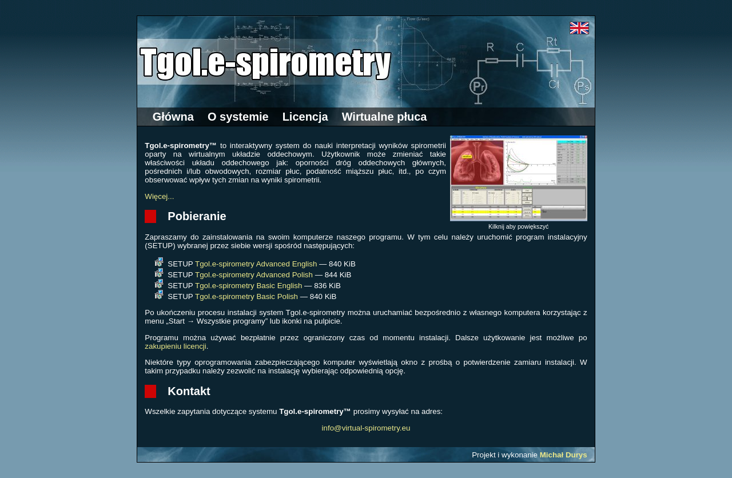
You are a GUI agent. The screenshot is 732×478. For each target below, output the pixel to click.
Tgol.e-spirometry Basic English (248, 285)
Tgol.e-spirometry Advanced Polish (254, 274)
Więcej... (159, 196)
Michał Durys (563, 455)
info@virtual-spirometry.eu (366, 428)
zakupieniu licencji (175, 346)
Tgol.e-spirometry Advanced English (256, 264)
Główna (173, 116)
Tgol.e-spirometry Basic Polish (246, 296)
